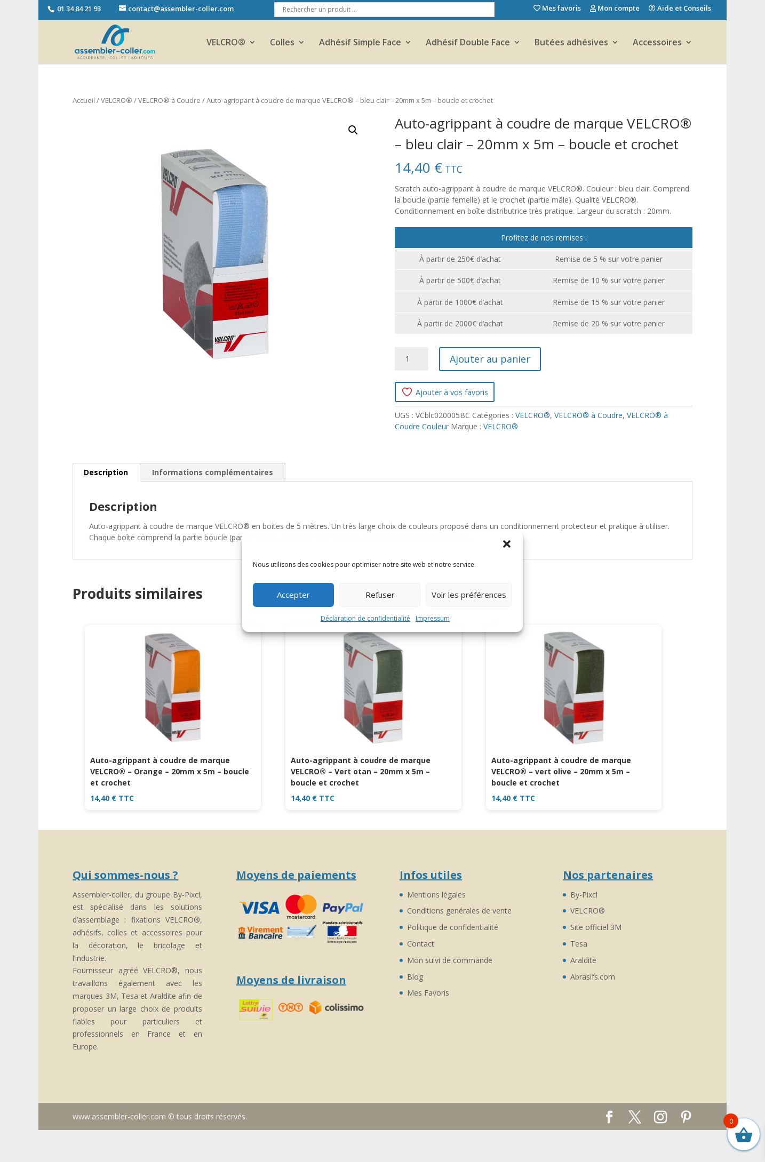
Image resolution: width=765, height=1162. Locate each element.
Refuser (380, 594)
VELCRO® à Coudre (169, 100)
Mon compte (615, 9)
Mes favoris (557, 9)
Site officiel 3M (595, 927)
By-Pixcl (583, 894)
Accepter (293, 594)
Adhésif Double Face (468, 43)
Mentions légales (436, 894)
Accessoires (657, 43)
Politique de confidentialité (452, 927)
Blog (415, 977)
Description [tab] (106, 472)
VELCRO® (225, 43)
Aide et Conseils (680, 9)
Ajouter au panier (490, 358)
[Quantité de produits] (411, 359)
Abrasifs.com (592, 977)
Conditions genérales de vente (459, 910)
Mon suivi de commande (449, 960)
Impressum (433, 618)
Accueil (84, 100)
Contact (420, 944)
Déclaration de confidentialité (365, 618)
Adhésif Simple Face (360, 43)
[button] (506, 544)
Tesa (578, 944)
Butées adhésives (571, 43)
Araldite (583, 960)
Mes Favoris (428, 993)
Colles (282, 43)
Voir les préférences (469, 594)
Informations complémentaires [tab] (212, 472)
